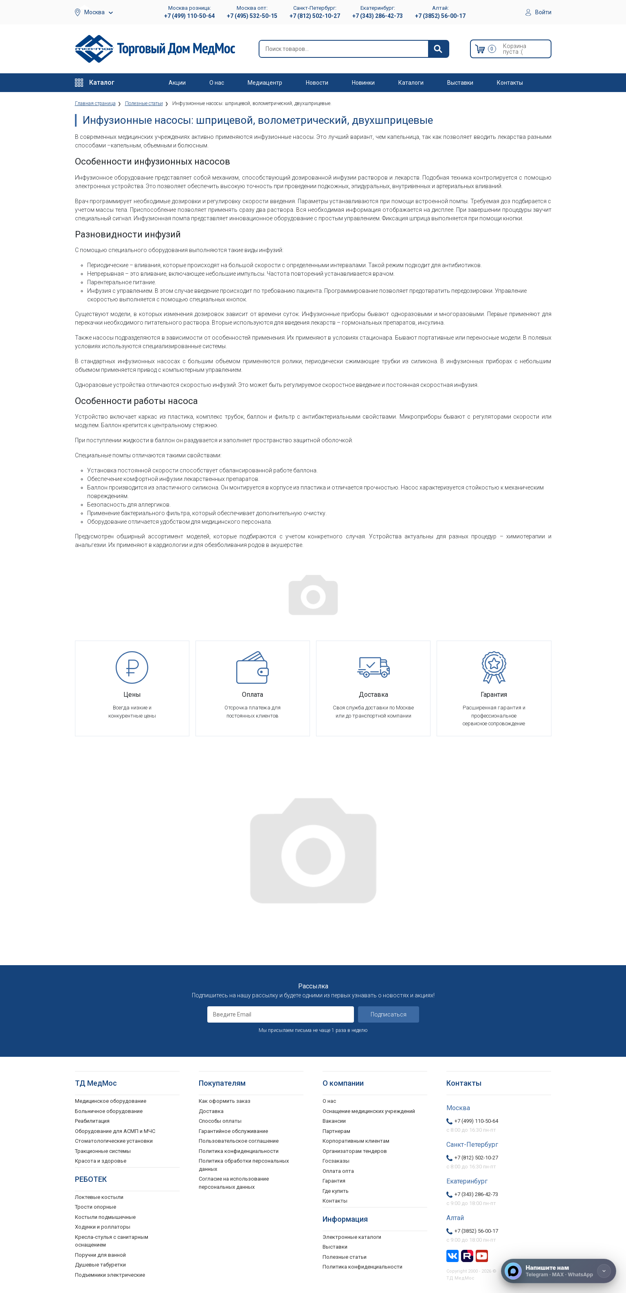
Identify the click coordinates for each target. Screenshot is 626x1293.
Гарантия (334, 1181)
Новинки (363, 82)
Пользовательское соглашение (239, 1141)
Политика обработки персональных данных (244, 1165)
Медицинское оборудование (110, 1101)
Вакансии (334, 1121)
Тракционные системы (103, 1151)
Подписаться (388, 1014)
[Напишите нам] (558, 1271)
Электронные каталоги (352, 1237)
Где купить (336, 1191)
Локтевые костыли (99, 1197)
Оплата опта (338, 1171)
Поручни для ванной (100, 1255)
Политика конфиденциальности (239, 1151)
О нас (216, 82)
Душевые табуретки (100, 1265)
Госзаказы (336, 1161)
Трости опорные (95, 1207)
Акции (177, 82)
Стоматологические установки (114, 1141)
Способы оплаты (220, 1121)
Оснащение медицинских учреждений (369, 1111)
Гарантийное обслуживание (233, 1131)
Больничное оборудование (109, 1111)
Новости (317, 82)
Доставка (211, 1111)
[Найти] (438, 49)
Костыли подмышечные (105, 1217)
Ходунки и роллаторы (102, 1227)
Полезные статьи (345, 1257)
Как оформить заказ (224, 1101)
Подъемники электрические (110, 1275)
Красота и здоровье (100, 1161)
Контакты (510, 82)
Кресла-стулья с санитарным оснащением (111, 1241)
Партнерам (336, 1131)
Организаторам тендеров (355, 1151)
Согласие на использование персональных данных (234, 1183)
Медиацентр (265, 82)
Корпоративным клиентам (356, 1141)
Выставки (460, 82)
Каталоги (411, 82)
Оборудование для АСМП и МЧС (115, 1131)
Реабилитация (92, 1121)
